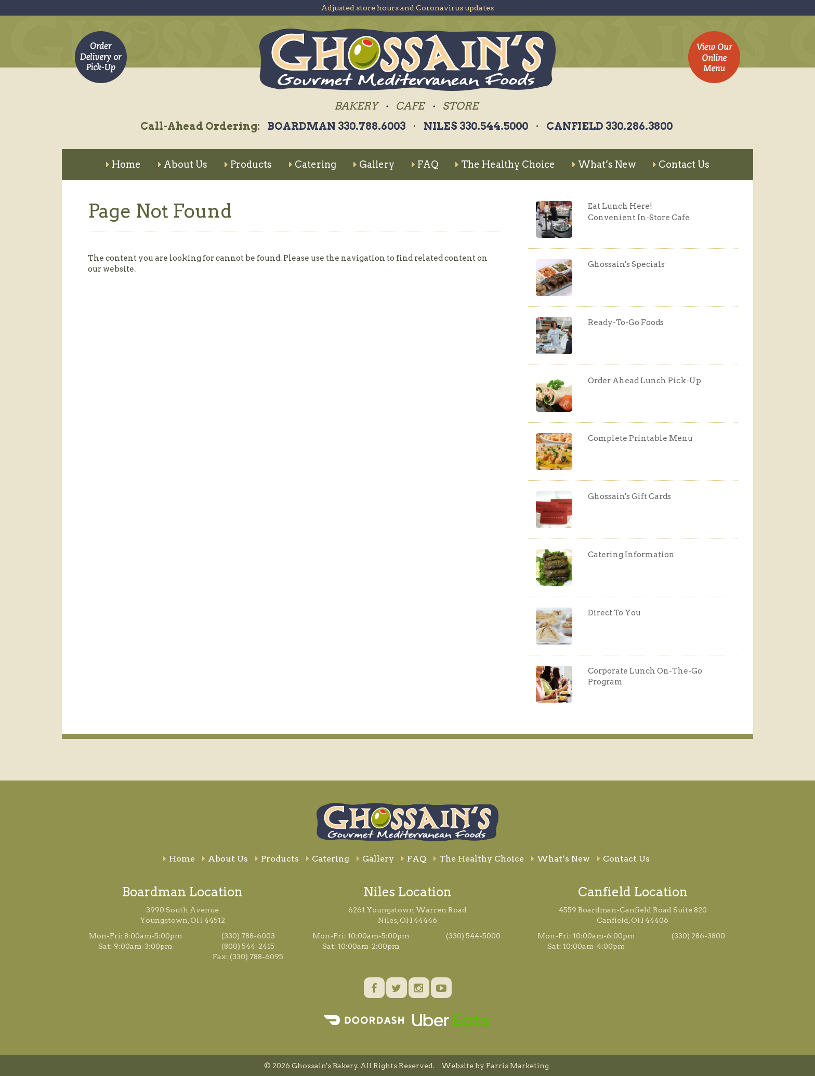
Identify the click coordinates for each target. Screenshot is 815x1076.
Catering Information (631, 554)
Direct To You (614, 612)
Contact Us (681, 164)
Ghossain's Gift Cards (629, 496)
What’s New (604, 164)
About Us (182, 164)
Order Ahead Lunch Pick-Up (644, 380)
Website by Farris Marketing (495, 1065)
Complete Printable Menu (640, 438)
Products (248, 164)
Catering (312, 164)
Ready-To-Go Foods (626, 322)
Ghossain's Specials (626, 264)
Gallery (374, 164)
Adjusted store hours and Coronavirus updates (407, 8)
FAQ (425, 164)
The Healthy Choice (505, 164)
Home (123, 164)
